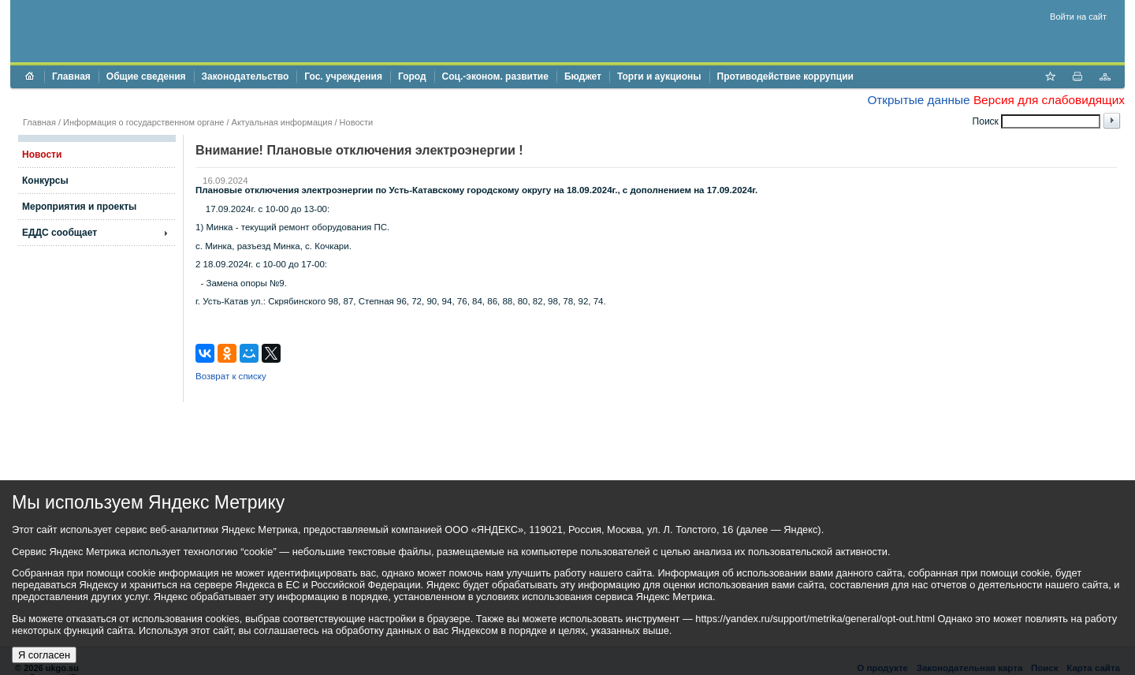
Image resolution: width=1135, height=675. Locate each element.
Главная (71, 76)
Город (412, 76)
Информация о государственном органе (143, 122)
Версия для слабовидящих (1049, 99)
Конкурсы (45, 180)
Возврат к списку (230, 376)
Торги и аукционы (659, 76)
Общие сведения (146, 76)
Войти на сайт (1078, 16)
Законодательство (245, 76)
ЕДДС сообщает (59, 232)
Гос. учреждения (343, 76)
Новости (357, 122)
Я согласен (44, 655)
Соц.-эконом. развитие (495, 76)
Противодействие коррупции (785, 76)
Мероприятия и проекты (79, 206)
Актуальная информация (282, 122)
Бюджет (582, 76)
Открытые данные (918, 99)
